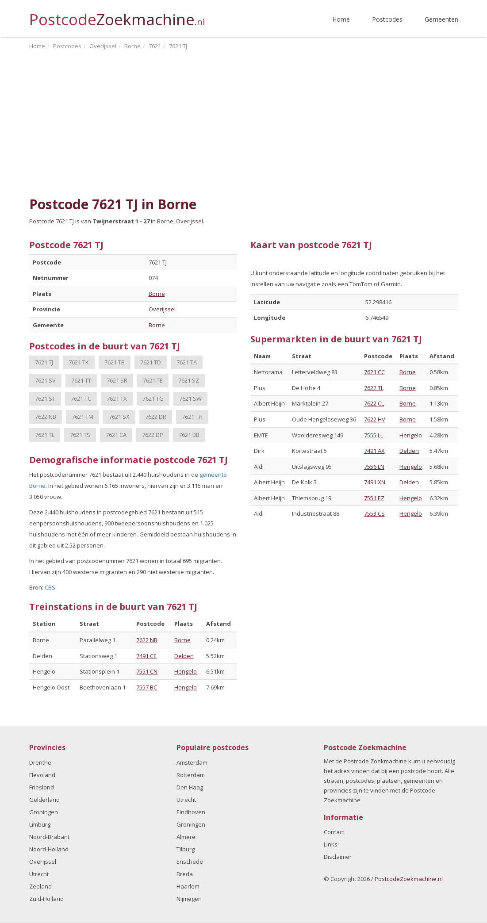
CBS (50, 587)
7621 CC (374, 372)
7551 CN (146, 671)
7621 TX (117, 398)
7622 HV (374, 419)
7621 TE (153, 380)
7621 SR (117, 380)
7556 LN (374, 467)
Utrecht (39, 874)
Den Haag (189, 787)
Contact (334, 832)
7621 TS (80, 435)
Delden (184, 656)
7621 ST (45, 398)
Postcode (117, 16)
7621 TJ (44, 362)
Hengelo (185, 671)
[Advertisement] (243, 126)
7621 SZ (188, 380)
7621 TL (44, 435)
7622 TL (373, 388)
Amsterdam (191, 762)
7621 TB (114, 362)
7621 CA (116, 435)
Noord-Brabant (49, 837)
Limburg (39, 824)
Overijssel (162, 309)
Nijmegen (189, 899)
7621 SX (119, 417)
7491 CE (146, 656)
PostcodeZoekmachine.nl (409, 879)
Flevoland (42, 775)
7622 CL (374, 403)
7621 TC (81, 398)
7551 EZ (374, 498)
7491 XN (374, 482)
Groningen (43, 812)
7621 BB (189, 435)
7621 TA (186, 362)
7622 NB (45, 417)
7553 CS (374, 513)
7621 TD (150, 362)
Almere (186, 837)
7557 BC (146, 687)
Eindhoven (190, 812)
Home (341, 19)
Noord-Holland (49, 849)
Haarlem (187, 886)
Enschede (189, 862)
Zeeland (40, 886)
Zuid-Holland (46, 899)
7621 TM (82, 417)
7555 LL (373, 435)
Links (330, 844)
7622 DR (155, 417)
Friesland (41, 787)
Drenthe (40, 762)
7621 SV (45, 380)
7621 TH (192, 417)
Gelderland (44, 800)
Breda (184, 874)
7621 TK (79, 362)
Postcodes (387, 19)
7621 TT (81, 380)
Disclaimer (338, 857)
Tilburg (185, 849)
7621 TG (153, 398)
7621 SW (190, 398)
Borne (157, 294)
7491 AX (374, 451)
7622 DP (152, 435)
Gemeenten (441, 19)
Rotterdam (190, 775)
